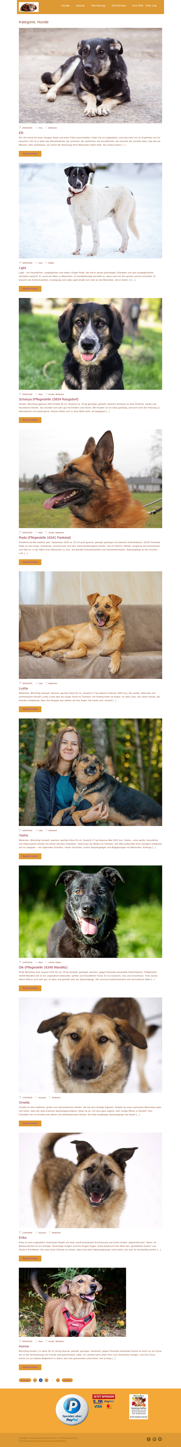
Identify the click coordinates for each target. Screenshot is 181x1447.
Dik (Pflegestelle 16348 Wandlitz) (43, 967)
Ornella (24, 1102)
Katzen (85, 5)
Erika (22, 1237)
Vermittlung (101, 5)
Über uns (152, 5)
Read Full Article (30, 154)
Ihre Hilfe (139, 5)
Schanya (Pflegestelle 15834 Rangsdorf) (48, 399)
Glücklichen (120, 5)
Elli (21, 133)
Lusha (23, 688)
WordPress (61, 1441)
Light (22, 268)
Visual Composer (44, 1441)
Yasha (23, 835)
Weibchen (52, 128)
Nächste (67, 1380)
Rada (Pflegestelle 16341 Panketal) (45, 537)
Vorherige (25, 1380)
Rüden (51, 263)
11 (58, 1379)
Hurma (24, 1346)
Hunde (70, 5)
